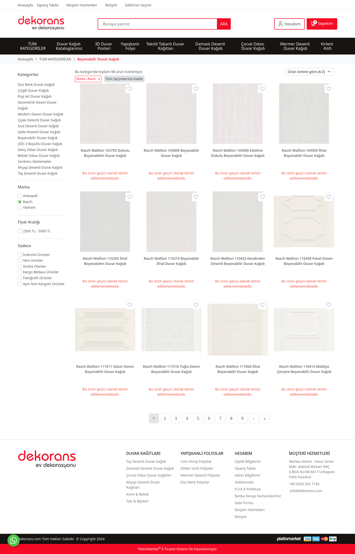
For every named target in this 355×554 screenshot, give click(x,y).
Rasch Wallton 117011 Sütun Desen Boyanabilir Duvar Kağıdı (105, 369)
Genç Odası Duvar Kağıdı (38, 149)
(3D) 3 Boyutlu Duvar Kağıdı (40, 143)
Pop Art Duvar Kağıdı (35, 96)
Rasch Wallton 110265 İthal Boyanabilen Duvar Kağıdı (105, 261)
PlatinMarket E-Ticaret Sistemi (163, 549)
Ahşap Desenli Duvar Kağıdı (40, 167)
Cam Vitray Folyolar (196, 461)
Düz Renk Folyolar (195, 482)
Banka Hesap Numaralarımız (258, 496)
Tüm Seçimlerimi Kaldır (124, 78)
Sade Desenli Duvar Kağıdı (39, 131)
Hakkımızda (244, 482)
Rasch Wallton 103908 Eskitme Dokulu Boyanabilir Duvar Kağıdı (238, 153)
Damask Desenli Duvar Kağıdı (150, 468)
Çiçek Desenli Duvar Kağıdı (39, 120)
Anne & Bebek (137, 494)
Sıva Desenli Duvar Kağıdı (38, 126)
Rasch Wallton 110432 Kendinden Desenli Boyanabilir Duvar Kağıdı (238, 261)
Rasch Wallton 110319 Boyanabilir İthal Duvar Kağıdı (171, 261)
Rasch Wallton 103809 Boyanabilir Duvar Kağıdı (171, 153)
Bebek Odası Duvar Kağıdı (39, 155)
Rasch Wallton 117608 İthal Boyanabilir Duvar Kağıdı (237, 369)
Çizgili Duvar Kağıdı (33, 90)
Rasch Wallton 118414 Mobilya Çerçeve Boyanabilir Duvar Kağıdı (304, 369)
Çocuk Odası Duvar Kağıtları (148, 475)
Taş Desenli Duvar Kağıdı (37, 173)
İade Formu (244, 502)
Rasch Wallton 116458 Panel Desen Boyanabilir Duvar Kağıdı (304, 261)
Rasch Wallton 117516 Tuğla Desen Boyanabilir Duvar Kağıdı (171, 369)
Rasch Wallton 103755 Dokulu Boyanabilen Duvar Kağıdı (105, 153)
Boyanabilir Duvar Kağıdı (38, 137)
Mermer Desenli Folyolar (200, 475)
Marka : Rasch (88, 79)
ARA (224, 24)
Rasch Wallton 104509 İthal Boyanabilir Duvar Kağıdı (304, 153)
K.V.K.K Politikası (248, 489)
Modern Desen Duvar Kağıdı (40, 114)
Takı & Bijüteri (137, 501)
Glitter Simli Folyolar (196, 468)
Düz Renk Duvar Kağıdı (36, 84)
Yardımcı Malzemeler (35, 161)
